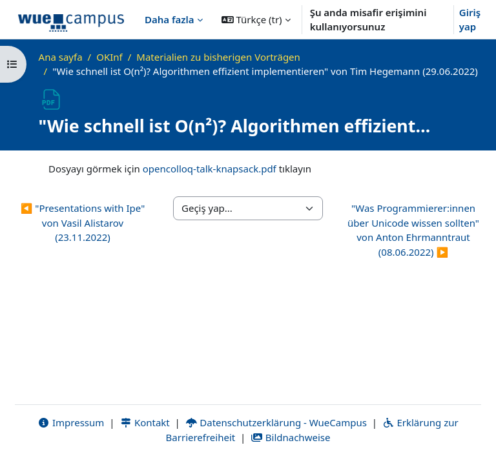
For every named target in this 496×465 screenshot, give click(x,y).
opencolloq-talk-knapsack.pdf (209, 168)
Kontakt (144, 422)
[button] (256, 19)
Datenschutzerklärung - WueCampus (276, 422)
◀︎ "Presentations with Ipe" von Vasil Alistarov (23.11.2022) (83, 222)
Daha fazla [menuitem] (169, 19)
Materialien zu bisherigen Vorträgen (218, 56)
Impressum (70, 422)
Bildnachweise (290, 437)
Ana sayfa (61, 56)
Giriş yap (469, 20)
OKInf (109, 56)
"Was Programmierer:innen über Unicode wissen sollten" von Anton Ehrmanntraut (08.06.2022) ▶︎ (413, 230)
